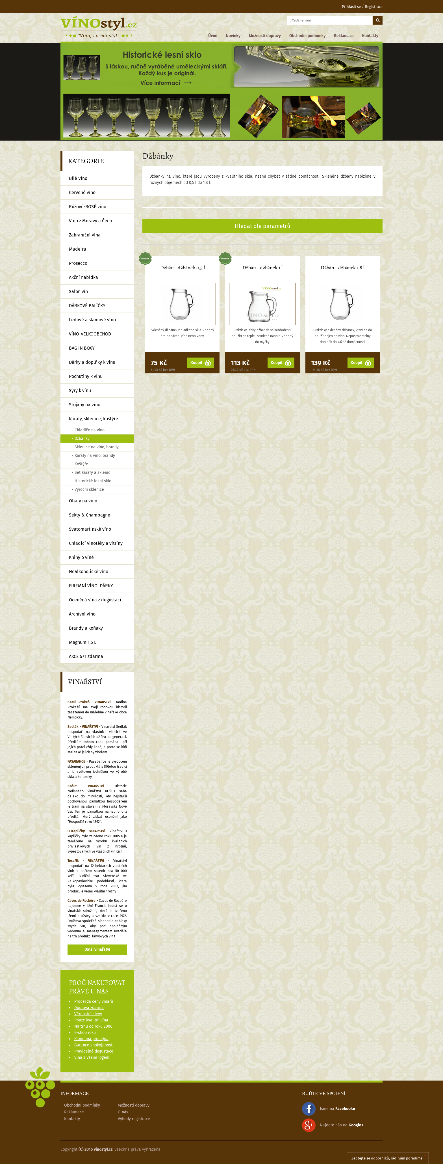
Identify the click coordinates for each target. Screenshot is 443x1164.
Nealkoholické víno (88, 571)
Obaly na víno (83, 501)
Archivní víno (82, 614)
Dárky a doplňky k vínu (92, 362)
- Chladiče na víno (88, 430)
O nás (123, 1112)
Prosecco (78, 263)
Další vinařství (97, 949)
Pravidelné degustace (93, 1051)
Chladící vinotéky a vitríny (96, 543)
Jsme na (328, 1109)
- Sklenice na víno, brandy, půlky (95, 448)
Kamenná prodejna (91, 1038)
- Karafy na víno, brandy (93, 455)
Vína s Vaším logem (91, 1057)
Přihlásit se (348, 7)
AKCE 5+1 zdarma (86, 656)
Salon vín (78, 291)
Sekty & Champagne (89, 515)
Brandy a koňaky (86, 628)
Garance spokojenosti (94, 1045)
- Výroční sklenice (88, 489)
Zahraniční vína (85, 235)
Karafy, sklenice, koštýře (93, 418)
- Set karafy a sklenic (91, 472)
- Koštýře (80, 464)
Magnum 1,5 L (82, 642)
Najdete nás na (332, 1125)
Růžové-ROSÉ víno (87, 206)
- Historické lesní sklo (91, 481)
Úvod (213, 35)
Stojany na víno (84, 404)
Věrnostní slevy (88, 1014)
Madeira (77, 249)
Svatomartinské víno (90, 529)
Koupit (200, 363)
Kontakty (370, 35)
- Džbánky (81, 438)
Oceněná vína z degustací (95, 600)
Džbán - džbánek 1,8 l (342, 267)
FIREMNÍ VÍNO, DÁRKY (91, 585)
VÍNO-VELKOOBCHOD (90, 334)
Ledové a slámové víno (92, 319)
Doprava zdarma (89, 1007)
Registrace (374, 7)
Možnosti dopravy (265, 35)
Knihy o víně (81, 557)
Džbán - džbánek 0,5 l (182, 267)
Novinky (233, 35)
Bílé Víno (78, 178)
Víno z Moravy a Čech (90, 220)
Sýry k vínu (80, 390)
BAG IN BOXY (82, 348)
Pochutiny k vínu (86, 376)
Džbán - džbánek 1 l (262, 267)
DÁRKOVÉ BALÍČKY (87, 305)
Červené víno (82, 192)
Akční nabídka (83, 277)
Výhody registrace (134, 1118)
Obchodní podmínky (307, 35)
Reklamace (343, 35)
